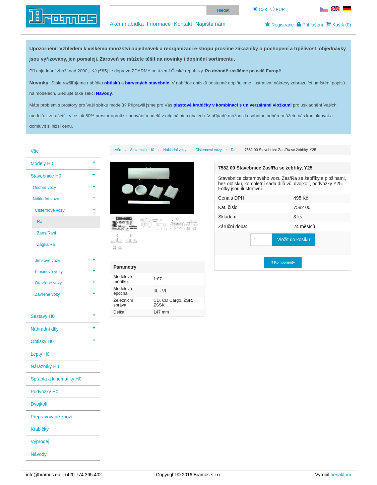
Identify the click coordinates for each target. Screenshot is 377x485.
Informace (159, 24)
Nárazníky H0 (45, 366)
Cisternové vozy (65, 210)
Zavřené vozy (65, 294)
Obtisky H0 (63, 341)
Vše (35, 151)
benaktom (340, 474)
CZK (263, 9)
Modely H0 (63, 163)
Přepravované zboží (52, 416)
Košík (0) (338, 24)
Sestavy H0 (63, 316)
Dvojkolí (39, 404)
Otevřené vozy (65, 282)
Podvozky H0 (44, 391)
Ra (39, 221)
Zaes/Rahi (46, 233)
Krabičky (40, 429)
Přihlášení (310, 24)
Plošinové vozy (65, 271)
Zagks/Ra (46, 244)
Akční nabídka (127, 24)
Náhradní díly (63, 328)
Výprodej (40, 441)
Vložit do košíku (293, 239)
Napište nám (210, 24)
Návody (39, 454)
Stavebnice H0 (63, 175)
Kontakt (183, 24)
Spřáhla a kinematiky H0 (56, 379)
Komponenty (283, 262)
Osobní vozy (64, 187)
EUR (280, 9)
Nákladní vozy (64, 198)
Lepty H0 (40, 354)
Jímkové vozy (65, 260)
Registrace (279, 24)
